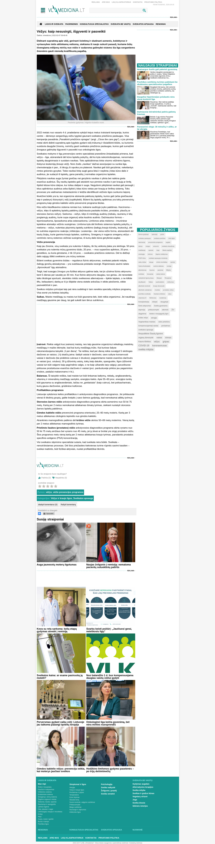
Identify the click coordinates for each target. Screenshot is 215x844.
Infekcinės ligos (75, 812)
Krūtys (40, 814)
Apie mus (106, 2)
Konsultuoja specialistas (84, 830)
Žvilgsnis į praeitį (109, 791)
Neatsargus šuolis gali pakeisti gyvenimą (157, 69)
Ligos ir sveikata (54, 24)
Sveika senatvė (108, 794)
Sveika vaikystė (108, 787)
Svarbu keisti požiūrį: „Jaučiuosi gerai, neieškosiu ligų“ (109, 630)
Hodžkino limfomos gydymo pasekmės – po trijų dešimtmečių (110, 770)
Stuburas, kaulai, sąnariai (47, 802)
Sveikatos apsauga (83, 498)
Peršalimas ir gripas (77, 792)
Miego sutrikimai (75, 807)
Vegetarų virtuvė (140, 796)
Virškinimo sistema (45, 792)
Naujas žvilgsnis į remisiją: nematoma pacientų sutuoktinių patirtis (108, 566)
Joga (135, 800)
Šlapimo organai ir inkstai (47, 799)
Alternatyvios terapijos (143, 787)
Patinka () (46, 478)
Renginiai (43, 830)
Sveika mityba (139, 790)
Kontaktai (137, 2)
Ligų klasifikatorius (121, 2)
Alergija (72, 787)
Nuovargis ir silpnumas (78, 810)
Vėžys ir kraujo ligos (61, 498)
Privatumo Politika (153, 2)
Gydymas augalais (141, 784)
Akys (40, 817)
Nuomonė (138, 830)
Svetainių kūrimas (135, 843)
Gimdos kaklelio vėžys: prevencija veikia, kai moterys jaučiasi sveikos (61, 770)
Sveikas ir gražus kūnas (143, 793)
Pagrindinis (71, 24)
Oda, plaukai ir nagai (45, 809)
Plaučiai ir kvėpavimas (46, 789)
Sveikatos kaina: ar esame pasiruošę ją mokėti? (60, 676)
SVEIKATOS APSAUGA (143, 24)
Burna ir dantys (43, 822)
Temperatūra (74, 795)
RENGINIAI (161, 24)
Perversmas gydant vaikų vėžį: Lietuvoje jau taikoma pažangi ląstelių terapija (60, 723)
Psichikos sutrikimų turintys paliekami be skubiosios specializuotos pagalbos (157, 83)
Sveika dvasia (139, 803)
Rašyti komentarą (68, 504)
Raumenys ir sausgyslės (47, 804)
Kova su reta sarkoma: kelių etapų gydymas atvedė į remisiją (57, 630)
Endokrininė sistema (45, 794)
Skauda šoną (74, 800)
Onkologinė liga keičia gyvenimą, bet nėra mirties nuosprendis (107, 723)
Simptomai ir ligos (78, 784)
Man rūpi (42, 784)
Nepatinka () (61, 478)
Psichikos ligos (43, 824)
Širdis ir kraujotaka (45, 787)
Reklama (96, 2)
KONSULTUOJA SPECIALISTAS (94, 24)
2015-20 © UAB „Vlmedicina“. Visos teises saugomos (92, 843)
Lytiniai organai (43, 807)
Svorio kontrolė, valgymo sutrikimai (82, 802)
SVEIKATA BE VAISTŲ (121, 24)
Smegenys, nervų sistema (47, 797)
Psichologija (106, 784)
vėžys (49, 492)
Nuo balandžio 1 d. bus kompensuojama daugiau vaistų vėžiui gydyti (109, 676)
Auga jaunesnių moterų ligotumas (57, 564)
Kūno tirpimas (75, 797)
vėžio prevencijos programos (68, 492)
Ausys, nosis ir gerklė (45, 819)
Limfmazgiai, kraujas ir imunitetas (50, 812)
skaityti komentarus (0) (47, 504)
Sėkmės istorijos (140, 806)
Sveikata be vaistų (143, 780)
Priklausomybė (75, 805)
